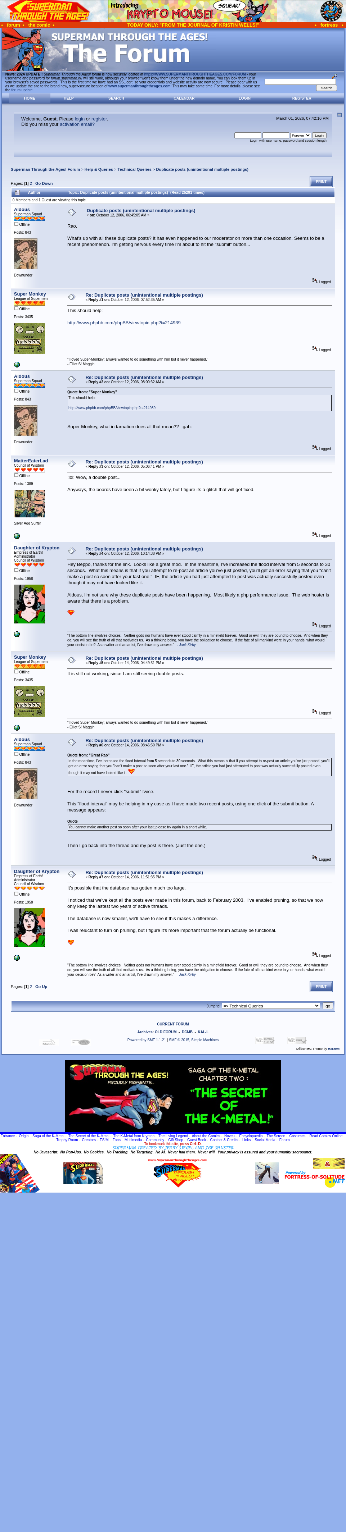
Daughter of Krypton (36, 547)
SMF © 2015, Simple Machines (194, 1040)
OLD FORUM (166, 1032)
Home (29, 98)
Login (245, 98)
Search (116, 98)
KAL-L (203, 1032)
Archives (145, 1032)
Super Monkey (30, 294)
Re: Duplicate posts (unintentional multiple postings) (144, 295)
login (80, 119)
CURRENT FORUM (173, 1024)
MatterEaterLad (31, 460)
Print (321, 182)
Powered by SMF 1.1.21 (146, 1040)
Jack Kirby (187, 645)
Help (69, 98)
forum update (22, 90)
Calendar (184, 98)
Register (301, 98)
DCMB (187, 1032)
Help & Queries (99, 169)
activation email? (77, 124)
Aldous (22, 209)
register (99, 119)
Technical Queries (135, 169)
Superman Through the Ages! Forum (45, 169)
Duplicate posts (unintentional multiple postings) (202, 169)
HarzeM (334, 1049)
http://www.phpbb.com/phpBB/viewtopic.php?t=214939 (124, 322)
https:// (195, 74)
